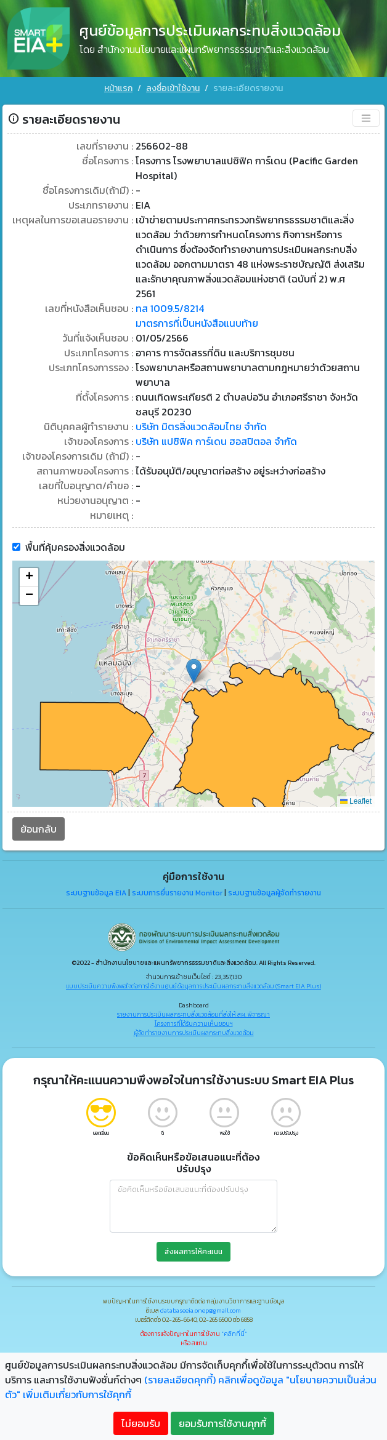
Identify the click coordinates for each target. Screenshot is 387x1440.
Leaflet (356, 800)
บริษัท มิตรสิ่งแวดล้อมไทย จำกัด (201, 425)
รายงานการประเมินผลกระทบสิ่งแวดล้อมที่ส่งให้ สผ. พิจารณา (193, 1013)
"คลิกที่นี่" (234, 1333)
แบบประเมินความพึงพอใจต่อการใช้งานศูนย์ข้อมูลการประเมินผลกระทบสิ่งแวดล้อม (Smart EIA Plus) (193, 985)
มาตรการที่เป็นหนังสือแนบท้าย (197, 322)
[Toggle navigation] (366, 117)
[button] (194, 670)
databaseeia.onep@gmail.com (200, 1310)
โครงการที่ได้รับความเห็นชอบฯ (194, 1023)
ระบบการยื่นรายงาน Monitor (177, 892)
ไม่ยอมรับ (140, 1423)
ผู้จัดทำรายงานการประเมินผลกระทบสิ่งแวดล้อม (194, 1032)
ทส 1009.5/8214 (170, 307)
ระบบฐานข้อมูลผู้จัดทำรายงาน (274, 892)
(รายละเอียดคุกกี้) (180, 1379)
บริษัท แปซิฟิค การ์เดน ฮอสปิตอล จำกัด (216, 440)
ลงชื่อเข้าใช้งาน (173, 88)
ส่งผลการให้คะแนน (193, 1251)
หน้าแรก (118, 88)
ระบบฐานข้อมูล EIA (96, 892)
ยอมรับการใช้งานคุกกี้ (222, 1423)
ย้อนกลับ (38, 828)
